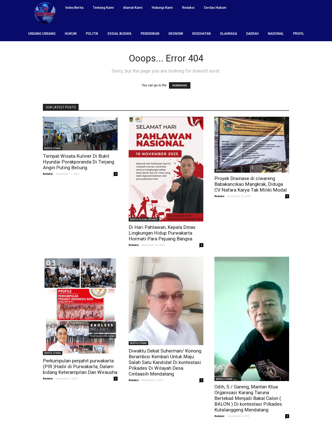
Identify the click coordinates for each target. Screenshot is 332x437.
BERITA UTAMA (52, 148)
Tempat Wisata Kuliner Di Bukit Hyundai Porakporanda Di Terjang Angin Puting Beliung (78, 161)
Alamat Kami (132, 7)
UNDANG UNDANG (42, 33)
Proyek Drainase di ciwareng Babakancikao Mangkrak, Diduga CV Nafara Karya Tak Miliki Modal (250, 184)
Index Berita (74, 7)
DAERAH (252, 33)
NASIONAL (276, 33)
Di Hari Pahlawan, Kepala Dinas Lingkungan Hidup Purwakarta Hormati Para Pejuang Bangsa (162, 233)
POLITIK (92, 33)
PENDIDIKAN (150, 33)
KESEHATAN (201, 33)
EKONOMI (176, 33)
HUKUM (71, 33)
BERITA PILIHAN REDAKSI (144, 219)
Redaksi (188, 7)
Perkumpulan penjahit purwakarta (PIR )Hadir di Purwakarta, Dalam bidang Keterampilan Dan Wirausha (80, 366)
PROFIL (298, 33)
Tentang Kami (103, 7)
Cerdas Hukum (215, 7)
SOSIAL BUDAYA (119, 33)
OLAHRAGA (228, 33)
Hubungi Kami (162, 7)
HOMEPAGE (179, 85)
